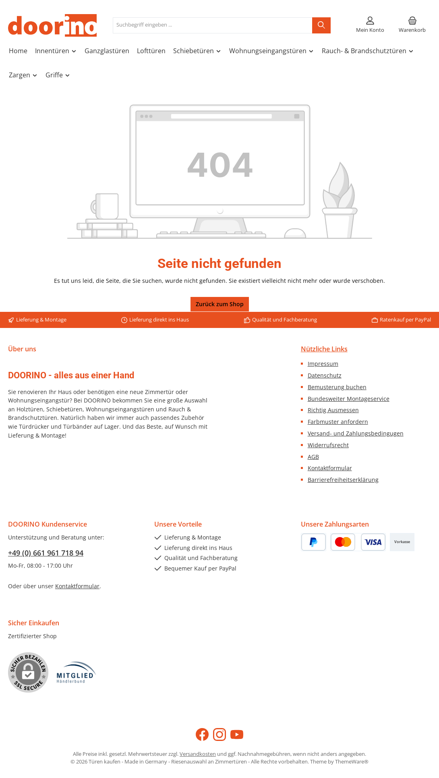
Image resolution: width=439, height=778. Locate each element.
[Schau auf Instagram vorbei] (219, 734)
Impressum (323, 363)
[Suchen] (321, 25)
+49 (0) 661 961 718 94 (45, 553)
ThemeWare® (352, 761)
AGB (313, 457)
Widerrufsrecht (328, 445)
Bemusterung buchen (337, 387)
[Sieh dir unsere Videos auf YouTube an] (237, 734)
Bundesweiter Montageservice (348, 398)
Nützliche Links (324, 348)
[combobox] (213, 25)
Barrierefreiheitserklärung (343, 479)
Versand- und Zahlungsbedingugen (356, 433)
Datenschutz (325, 375)
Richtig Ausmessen (333, 410)
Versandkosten (198, 754)
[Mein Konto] (370, 25)
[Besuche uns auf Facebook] (202, 734)
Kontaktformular (330, 468)
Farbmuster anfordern (338, 421)
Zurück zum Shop (220, 304)
